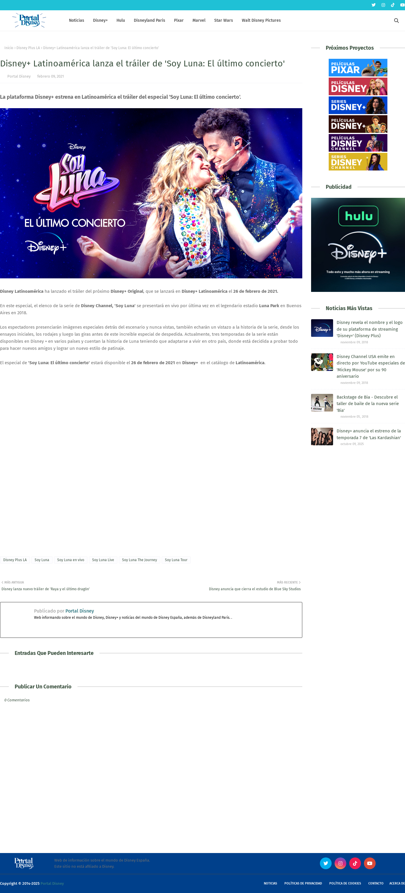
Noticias (270, 883)
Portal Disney (19, 76)
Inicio (8, 48)
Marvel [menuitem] (199, 20)
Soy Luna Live (103, 560)
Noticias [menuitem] (76, 20)
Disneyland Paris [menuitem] (149, 20)
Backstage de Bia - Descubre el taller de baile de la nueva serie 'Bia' (368, 403)
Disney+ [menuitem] (100, 20)
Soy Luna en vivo (70, 560)
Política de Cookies (345, 883)
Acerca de (397, 883)
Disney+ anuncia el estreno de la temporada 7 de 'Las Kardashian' (369, 434)
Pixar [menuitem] (179, 20)
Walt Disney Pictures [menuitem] (261, 20)
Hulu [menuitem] (121, 20)
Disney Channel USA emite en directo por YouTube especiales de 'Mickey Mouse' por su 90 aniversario (371, 366)
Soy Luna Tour (176, 560)
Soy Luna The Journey (139, 560)
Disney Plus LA (28, 48)
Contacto (376, 883)
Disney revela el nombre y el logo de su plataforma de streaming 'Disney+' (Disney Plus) (370, 329)
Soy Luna (42, 560)
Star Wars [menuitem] (223, 20)
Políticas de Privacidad (303, 883)
